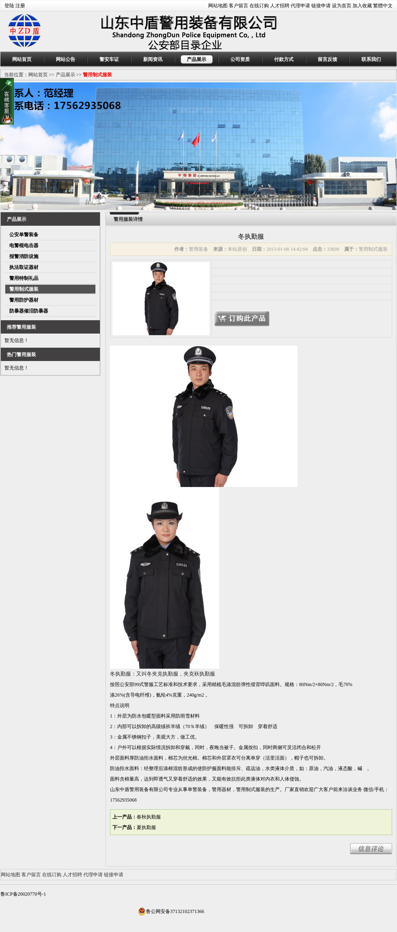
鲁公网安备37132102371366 (171, 911)
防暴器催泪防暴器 (28, 311)
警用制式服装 (97, 75)
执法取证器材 (23, 267)
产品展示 (196, 59)
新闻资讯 (153, 59)
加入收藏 (362, 5)
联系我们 (371, 59)
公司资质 (240, 59)
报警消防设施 (23, 256)
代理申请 (300, 5)
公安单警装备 (23, 234)
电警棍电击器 (23, 245)
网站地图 (218, 5)
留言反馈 (327, 59)
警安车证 (109, 59)
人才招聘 (279, 5)
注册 (20, 5)
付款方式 (284, 59)
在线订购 (259, 5)
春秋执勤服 (149, 817)
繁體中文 (383, 5)
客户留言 (238, 5)
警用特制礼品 (23, 278)
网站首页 (22, 59)
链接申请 (321, 5)
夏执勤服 (146, 827)
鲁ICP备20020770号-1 (23, 894)
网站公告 (65, 59)
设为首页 (341, 5)
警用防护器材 (23, 300)
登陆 (9, 5)
